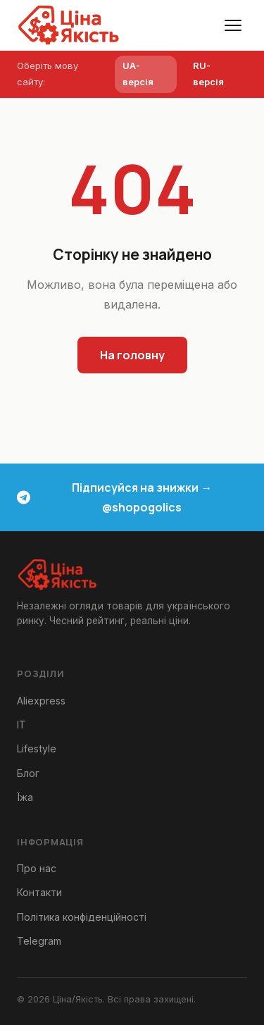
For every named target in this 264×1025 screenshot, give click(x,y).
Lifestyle (36, 748)
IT (21, 725)
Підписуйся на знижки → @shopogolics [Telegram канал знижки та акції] (114, 497)
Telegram (39, 941)
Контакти (39, 892)
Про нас (36, 868)
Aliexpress (41, 701)
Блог (28, 773)
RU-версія (208, 73)
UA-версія (137, 73)
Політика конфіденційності (81, 917)
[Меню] (233, 25)
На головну (132, 355)
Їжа (25, 797)
